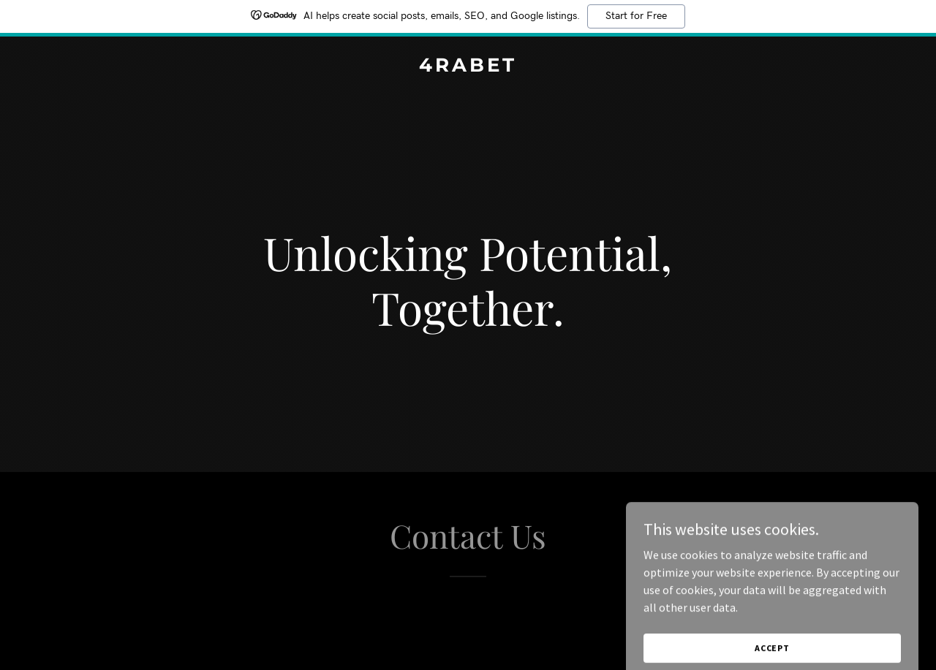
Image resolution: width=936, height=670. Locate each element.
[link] (468, 67)
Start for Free (636, 16)
